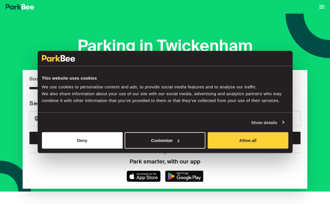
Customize (165, 140)
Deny (82, 140)
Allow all (248, 140)
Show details (264, 122)
